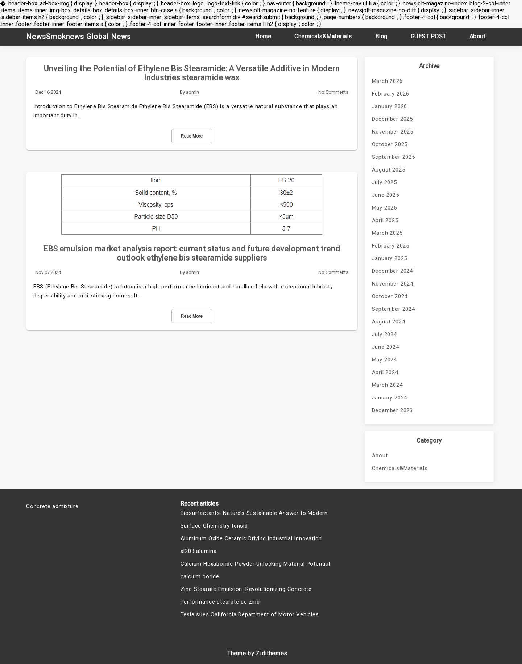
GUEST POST (428, 36)
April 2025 (385, 220)
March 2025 (387, 233)
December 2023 (392, 410)
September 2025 (393, 157)
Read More (192, 136)
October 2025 (390, 144)
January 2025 (389, 258)
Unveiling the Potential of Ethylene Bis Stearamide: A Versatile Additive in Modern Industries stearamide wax (192, 73)
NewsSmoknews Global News (78, 36)
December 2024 (392, 271)
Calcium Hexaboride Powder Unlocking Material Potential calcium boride (255, 570)
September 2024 (393, 309)
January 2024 (389, 397)
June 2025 (385, 195)
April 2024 (385, 372)
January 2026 (389, 106)
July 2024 (384, 334)
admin (192, 92)
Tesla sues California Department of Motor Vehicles (250, 614)
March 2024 (387, 385)
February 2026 (390, 93)
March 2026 (387, 81)
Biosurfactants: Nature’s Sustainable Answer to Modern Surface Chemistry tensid (254, 519)
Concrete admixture (52, 506)
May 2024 (384, 359)
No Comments (333, 92)
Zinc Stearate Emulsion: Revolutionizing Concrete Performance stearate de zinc (246, 595)
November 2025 (392, 131)
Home (263, 36)
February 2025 (390, 245)
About (477, 36)
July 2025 (384, 182)
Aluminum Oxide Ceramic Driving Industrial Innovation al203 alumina (251, 544)
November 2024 (392, 283)
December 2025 (392, 119)
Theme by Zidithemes (257, 653)
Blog (381, 36)
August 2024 (388, 321)
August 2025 (388, 169)
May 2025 (384, 207)
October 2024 (390, 296)
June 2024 (385, 347)
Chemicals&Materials (323, 36)
